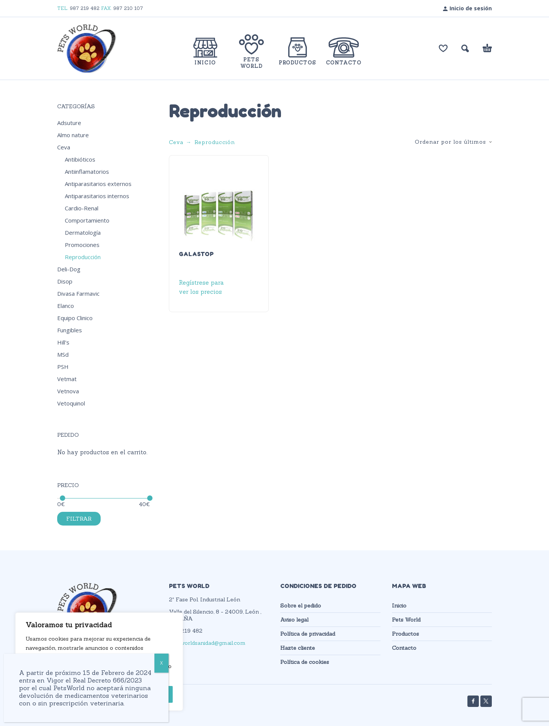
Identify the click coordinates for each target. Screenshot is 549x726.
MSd (63, 354)
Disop (64, 281)
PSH (63, 366)
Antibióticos (80, 159)
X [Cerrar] (161, 663)
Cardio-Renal (81, 208)
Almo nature (73, 134)
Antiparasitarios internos (97, 195)
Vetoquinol (71, 403)
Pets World (406, 619)
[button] (465, 48)
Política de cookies (304, 662)
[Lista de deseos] (443, 48)
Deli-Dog (68, 269)
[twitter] (486, 701)
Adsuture (69, 122)
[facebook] (473, 701)
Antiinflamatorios (87, 171)
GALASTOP (196, 254)
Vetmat (67, 378)
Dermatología (83, 232)
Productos (405, 633)
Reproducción (83, 256)
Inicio (399, 605)
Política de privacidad (307, 633)
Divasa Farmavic (78, 293)
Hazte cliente (297, 647)
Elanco (65, 305)
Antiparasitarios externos (98, 183)
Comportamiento (87, 220)
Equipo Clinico (75, 317)
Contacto (404, 647)
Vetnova (68, 391)
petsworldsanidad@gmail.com (207, 642)
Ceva (63, 147)
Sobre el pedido (300, 605)
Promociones (82, 244)
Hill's (63, 342)
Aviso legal (294, 619)
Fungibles (69, 330)
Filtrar (79, 518)
